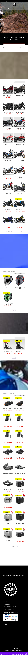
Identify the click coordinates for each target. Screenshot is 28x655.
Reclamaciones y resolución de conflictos (11, 612)
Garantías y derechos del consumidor (10, 610)
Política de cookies (7, 604)
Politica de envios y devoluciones (9, 607)
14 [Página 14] (17, 231)
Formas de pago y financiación (9, 609)
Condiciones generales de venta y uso (10, 606)
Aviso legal (5, 601)
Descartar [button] (25, 654)
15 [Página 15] (19, 231)
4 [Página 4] (14, 546)
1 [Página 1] (8, 231)
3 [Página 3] (13, 546)
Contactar (5, 625)
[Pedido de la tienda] (19, 82)
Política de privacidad (7, 603)
